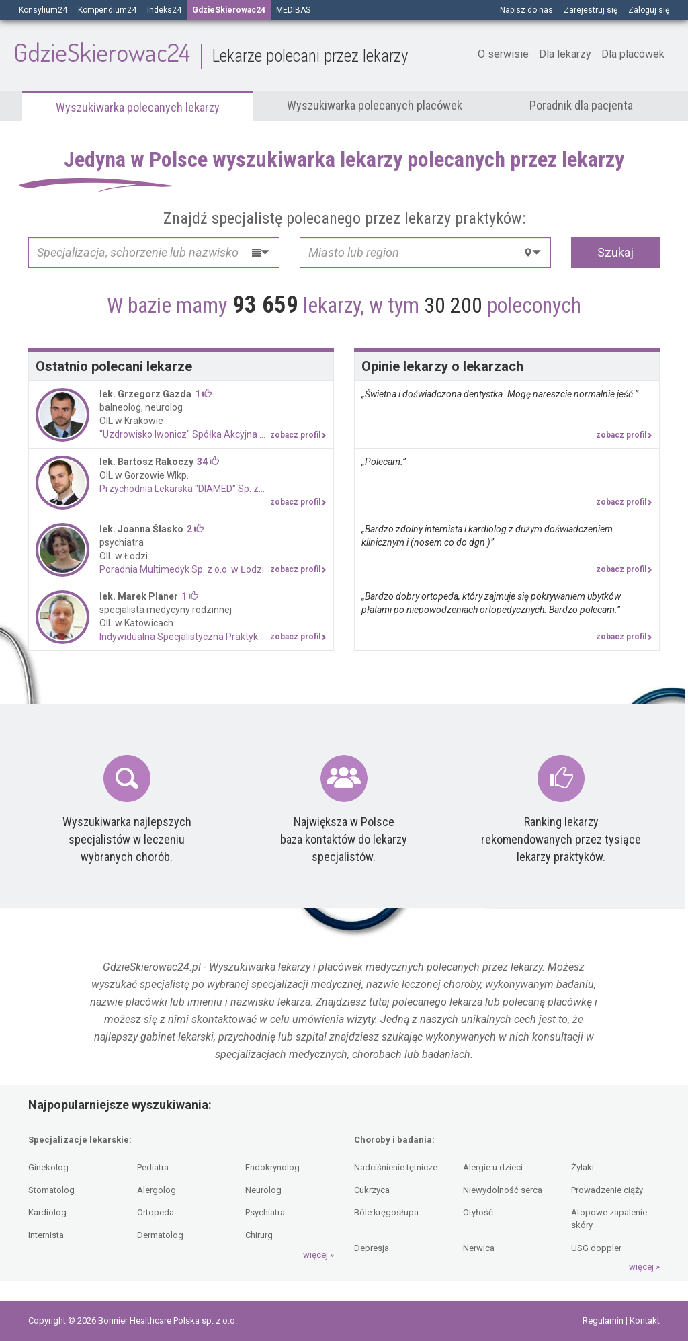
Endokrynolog (272, 1167)
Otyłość (478, 1212)
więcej (315, 1255)
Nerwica (478, 1248)
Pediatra (153, 1167)
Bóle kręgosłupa (386, 1212)
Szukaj (615, 252)
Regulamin (604, 1320)
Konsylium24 (43, 10)
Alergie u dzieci (493, 1167)
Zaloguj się (648, 10)
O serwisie (503, 54)
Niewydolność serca (502, 1190)
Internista (46, 1235)
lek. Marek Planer (138, 596)
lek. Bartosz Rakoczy (146, 461)
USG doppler (596, 1248)
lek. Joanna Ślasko (141, 529)
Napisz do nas (526, 10)
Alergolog (156, 1190)
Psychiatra (265, 1212)
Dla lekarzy (565, 54)
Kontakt (645, 1320)
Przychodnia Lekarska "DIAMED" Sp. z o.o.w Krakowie (211, 488)
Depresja (371, 1248)
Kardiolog (47, 1212)
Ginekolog (48, 1167)
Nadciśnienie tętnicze (395, 1167)
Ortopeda (155, 1212)
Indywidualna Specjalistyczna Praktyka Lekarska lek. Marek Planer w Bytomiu (213, 636)
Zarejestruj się (590, 10)
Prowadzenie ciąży (607, 1190)
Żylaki (582, 1167)
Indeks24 (164, 10)
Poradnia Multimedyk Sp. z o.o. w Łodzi (181, 569)
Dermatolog (160, 1235)
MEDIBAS (293, 10)
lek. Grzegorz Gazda (145, 394)
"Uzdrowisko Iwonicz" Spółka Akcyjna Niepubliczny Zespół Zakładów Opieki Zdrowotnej (213, 434)
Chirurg (259, 1235)
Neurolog (263, 1190)
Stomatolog (51, 1190)
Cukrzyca (372, 1190)
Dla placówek (632, 54)
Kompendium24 (107, 10)
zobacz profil (298, 435)
